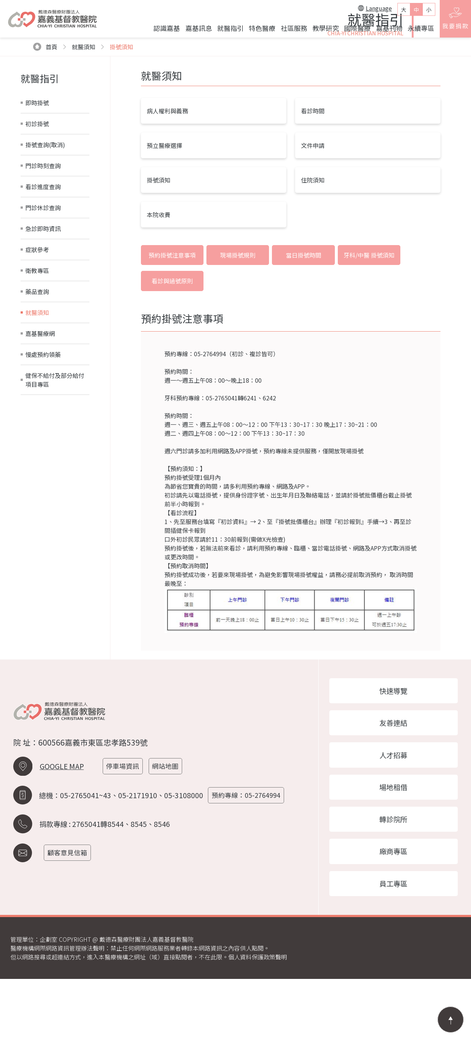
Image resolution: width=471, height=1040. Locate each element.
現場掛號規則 (230, 334)
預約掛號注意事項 (169, 334)
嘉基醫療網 (40, 411)
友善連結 (394, 778)
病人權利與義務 (167, 189)
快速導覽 (394, 745)
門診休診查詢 (43, 286)
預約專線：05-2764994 (247, 852)
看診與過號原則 (411, 334)
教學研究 (322, 30)
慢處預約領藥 (43, 432)
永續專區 (417, 30)
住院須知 (313, 258)
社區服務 (290, 30)
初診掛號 (37, 202)
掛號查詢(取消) (45, 223)
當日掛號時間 (290, 334)
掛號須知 (121, 125)
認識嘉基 (163, 30)
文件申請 (313, 223)
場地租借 (394, 844)
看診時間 (313, 189)
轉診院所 (394, 878)
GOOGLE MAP (62, 823)
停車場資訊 (124, 823)
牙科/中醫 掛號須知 (351, 334)
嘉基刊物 (385, 30)
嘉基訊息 (194, 30)
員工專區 (394, 944)
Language (371, 10)
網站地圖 (168, 823)
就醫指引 (226, 30)
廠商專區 (394, 911)
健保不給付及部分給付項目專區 (54, 458)
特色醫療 (258, 30)
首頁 (45, 125)
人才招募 (394, 811)
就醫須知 (37, 390)
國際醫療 (353, 30)
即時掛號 (37, 181)
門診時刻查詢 (43, 244)
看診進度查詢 (43, 265)
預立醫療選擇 (164, 223)
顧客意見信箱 (69, 910)
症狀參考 (37, 327)
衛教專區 (37, 348)
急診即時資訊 (43, 307)
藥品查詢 (37, 369)
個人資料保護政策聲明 (257, 1018)
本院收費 (158, 293)
